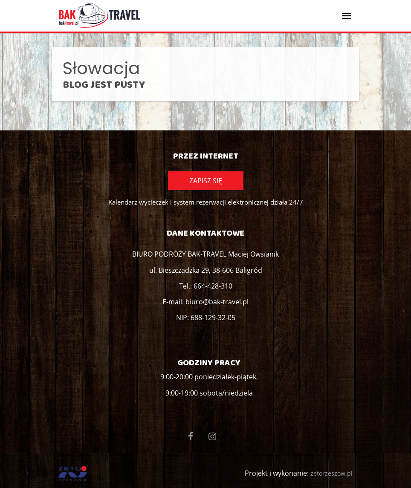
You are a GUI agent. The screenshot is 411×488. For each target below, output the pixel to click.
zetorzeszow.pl (331, 473)
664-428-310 (213, 286)
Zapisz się (205, 180)
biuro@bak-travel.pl (217, 301)
